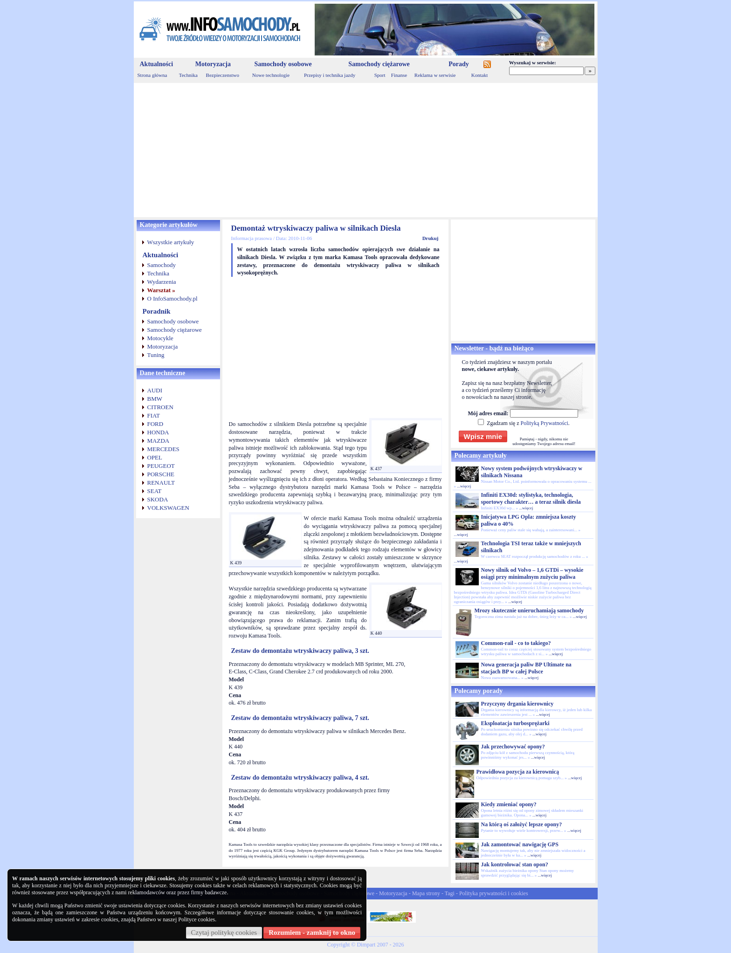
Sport (380, 75)
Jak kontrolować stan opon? (514, 864)
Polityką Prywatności (544, 423)
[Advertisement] (366, 150)
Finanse (399, 75)
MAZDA (158, 440)
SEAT (154, 490)
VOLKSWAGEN (168, 507)
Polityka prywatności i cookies (493, 893)
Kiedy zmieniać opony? (509, 804)
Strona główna (152, 75)
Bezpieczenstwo (222, 75)
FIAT (153, 415)
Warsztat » (161, 290)
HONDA (158, 432)
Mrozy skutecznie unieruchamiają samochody (529, 610)
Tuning (156, 354)
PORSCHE (161, 474)
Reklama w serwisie (435, 75)
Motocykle (160, 338)
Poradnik (157, 311)
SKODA (157, 499)
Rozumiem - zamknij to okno (312, 932)
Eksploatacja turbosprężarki (515, 723)
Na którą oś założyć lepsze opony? (521, 824)
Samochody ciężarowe (379, 64)
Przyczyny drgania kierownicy (517, 703)
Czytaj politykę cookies (224, 932)
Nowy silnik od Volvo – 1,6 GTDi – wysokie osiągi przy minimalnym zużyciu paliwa (532, 573)
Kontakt (479, 75)
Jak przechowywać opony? (513, 746)
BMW (155, 398)
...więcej (464, 486)
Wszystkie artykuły (170, 242)
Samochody (161, 264)
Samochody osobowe (282, 64)
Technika (188, 75)
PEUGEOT (161, 465)
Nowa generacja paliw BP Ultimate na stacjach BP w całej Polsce (526, 668)
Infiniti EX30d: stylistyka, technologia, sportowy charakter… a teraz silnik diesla (531, 498)
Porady (458, 64)
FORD (155, 423)
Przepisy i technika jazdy (329, 75)
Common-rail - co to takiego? (516, 643)
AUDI (155, 390)
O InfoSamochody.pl (172, 298)
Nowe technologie (271, 75)
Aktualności (156, 64)
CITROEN (160, 407)
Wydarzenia (161, 281)
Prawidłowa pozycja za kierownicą (517, 771)
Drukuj (430, 238)
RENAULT (161, 482)
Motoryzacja (213, 64)
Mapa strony (426, 893)
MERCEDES (163, 449)
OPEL (155, 457)
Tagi (450, 893)
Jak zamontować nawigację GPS (520, 844)
